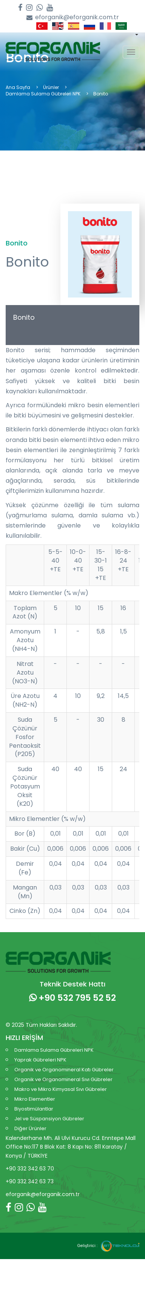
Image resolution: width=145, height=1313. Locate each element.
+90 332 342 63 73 (30, 1181)
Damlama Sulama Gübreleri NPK (43, 93)
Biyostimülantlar (33, 1108)
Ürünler (51, 87)
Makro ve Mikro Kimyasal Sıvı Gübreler (60, 1089)
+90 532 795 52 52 (72, 998)
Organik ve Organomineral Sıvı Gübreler (63, 1079)
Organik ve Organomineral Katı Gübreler (64, 1069)
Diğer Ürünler (30, 1128)
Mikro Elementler (34, 1099)
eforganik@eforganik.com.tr (72, 17)
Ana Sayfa (18, 87)
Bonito (24, 317)
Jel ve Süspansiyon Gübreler (49, 1118)
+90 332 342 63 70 (30, 1168)
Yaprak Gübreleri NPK (40, 1059)
